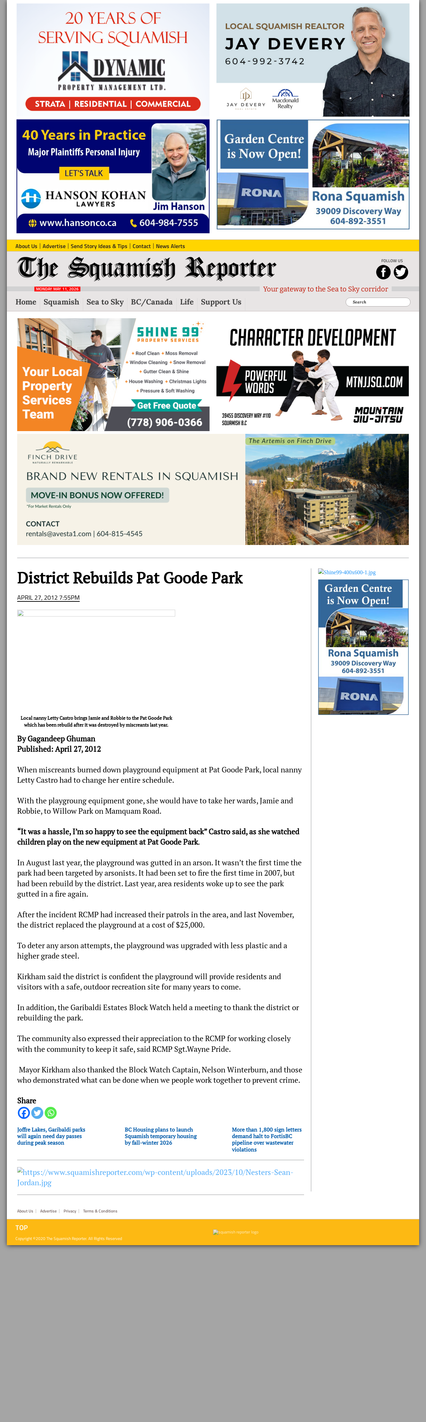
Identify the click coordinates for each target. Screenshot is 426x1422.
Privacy (70, 1211)
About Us (25, 1211)
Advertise (48, 1211)
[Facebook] (24, 1113)
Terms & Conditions (100, 1211)
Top (21, 1227)
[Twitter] (37, 1113)
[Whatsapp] (51, 1113)
